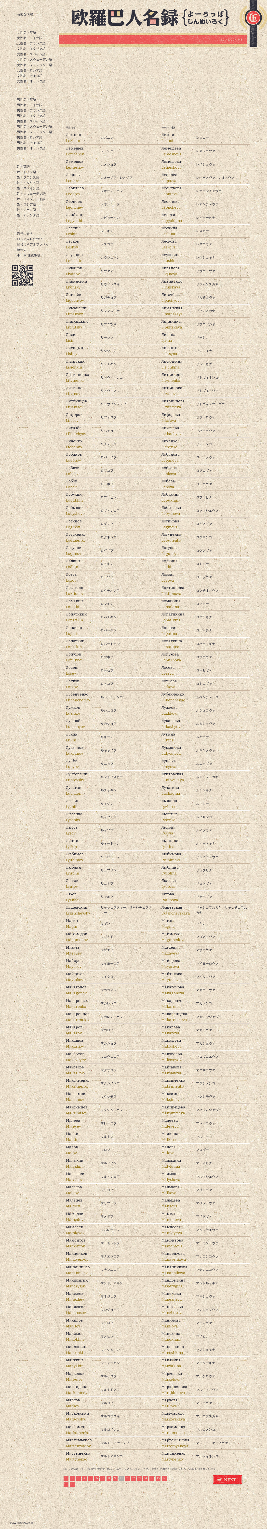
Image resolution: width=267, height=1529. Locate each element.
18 (66, 1484)
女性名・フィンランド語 (34, 65)
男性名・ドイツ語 (29, 105)
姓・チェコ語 (26, 210)
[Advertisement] (153, 86)
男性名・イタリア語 (31, 116)
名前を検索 (25, 14)
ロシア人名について (31, 239)
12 (133, 1478)
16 (158, 1478)
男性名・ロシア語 (29, 137)
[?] (173, 127)
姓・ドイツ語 (26, 172)
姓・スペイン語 (28, 188)
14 (145, 1478)
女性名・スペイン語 (31, 54)
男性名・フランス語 (31, 110)
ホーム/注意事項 (28, 255)
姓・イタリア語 (28, 183)
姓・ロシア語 (26, 204)
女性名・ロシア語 (29, 70)
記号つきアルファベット (34, 244)
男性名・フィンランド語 (34, 132)
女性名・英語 (26, 32)
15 (152, 1478)
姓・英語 (23, 166)
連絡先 (22, 250)
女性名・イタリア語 (31, 49)
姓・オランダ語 (28, 215)
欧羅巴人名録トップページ (154, 17)
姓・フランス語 (28, 177)
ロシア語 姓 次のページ (228, 1480)
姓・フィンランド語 (31, 199)
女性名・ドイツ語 (29, 38)
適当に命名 (25, 233)
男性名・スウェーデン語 (34, 126)
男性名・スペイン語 (31, 121)
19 (72, 1484)
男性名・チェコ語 (29, 143)
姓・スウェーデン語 (31, 193)
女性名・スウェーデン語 (34, 59)
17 (164, 1478)
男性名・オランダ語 (31, 148)
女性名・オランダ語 (31, 81)
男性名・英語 (26, 99)
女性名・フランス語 (31, 43)
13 (139, 1478)
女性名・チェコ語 (29, 76)
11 (127, 1478)
